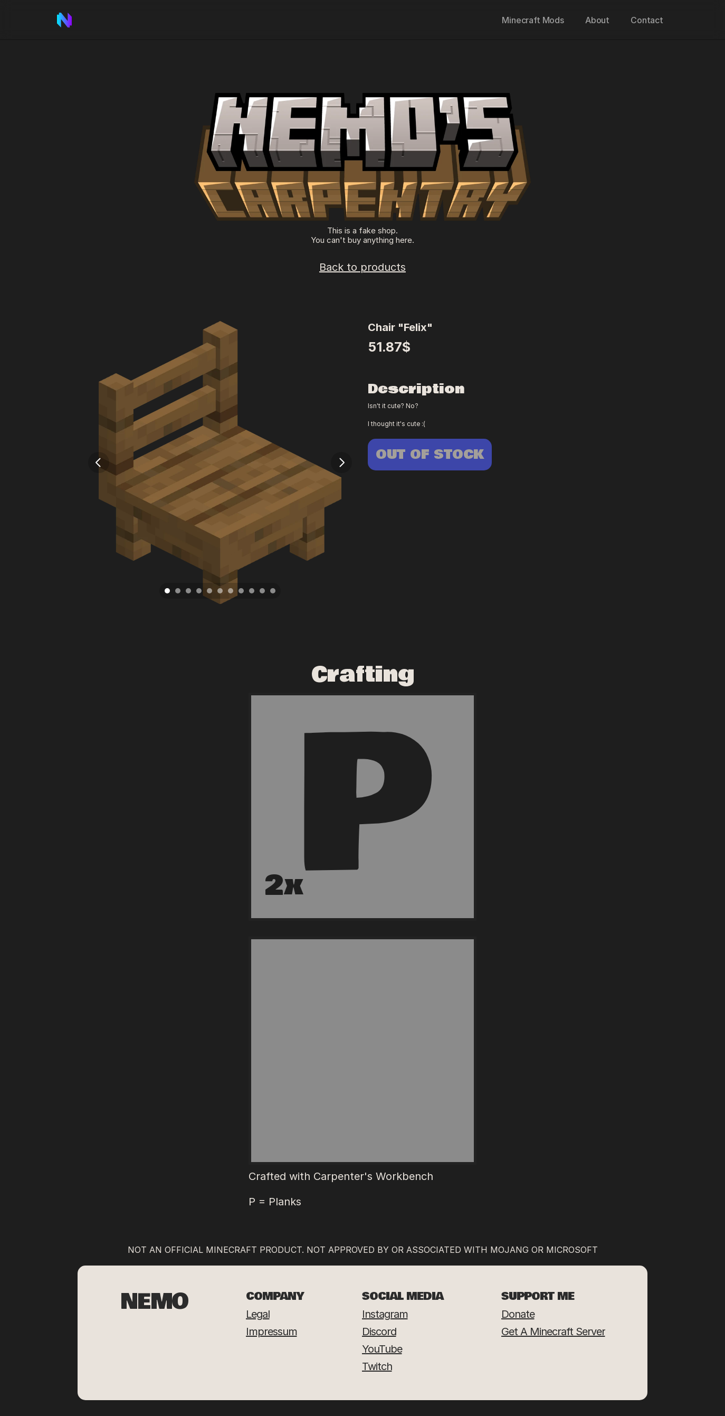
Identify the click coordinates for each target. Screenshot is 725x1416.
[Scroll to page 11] (274, 591)
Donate (518, 1314)
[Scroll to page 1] (166, 591)
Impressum (271, 1331)
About (597, 20)
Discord (379, 1331)
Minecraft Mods (533, 20)
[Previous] (98, 462)
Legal (258, 1314)
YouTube (382, 1349)
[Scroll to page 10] (262, 591)
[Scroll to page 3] (188, 591)
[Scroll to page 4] (199, 591)
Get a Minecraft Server (553, 1331)
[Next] (341, 462)
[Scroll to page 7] (230, 591)
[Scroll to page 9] (251, 591)
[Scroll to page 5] (209, 591)
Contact (647, 20)
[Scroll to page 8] (241, 591)
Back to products (362, 267)
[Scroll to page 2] (178, 591)
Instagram (385, 1314)
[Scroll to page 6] (220, 591)
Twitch (377, 1366)
